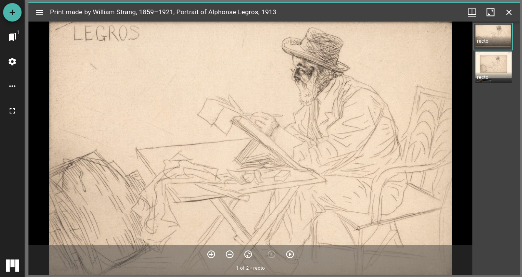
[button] (493, 36)
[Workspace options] (12, 86)
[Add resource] (12, 12)
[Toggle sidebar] (39, 12)
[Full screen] (12, 111)
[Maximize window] (490, 12)
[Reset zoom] (248, 254)
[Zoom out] (229, 254)
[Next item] (290, 254)
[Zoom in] (211, 254)
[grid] (496, 148)
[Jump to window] (12, 37)
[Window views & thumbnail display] (472, 12)
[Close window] (509, 12)
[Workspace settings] (12, 61)
